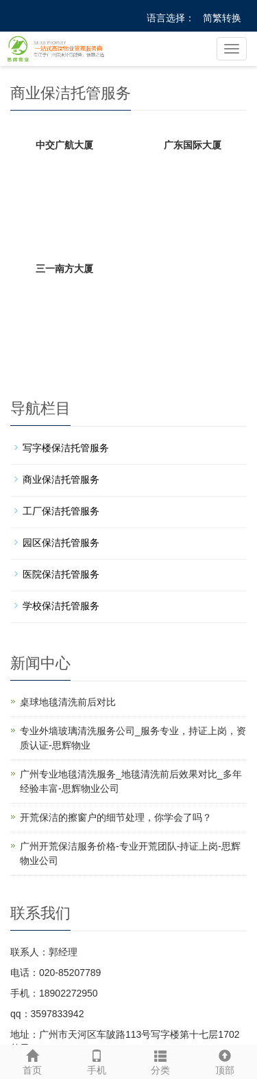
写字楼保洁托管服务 (66, 447)
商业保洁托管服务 (61, 479)
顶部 (225, 1060)
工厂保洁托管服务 (61, 511)
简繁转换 (222, 17)
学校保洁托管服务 (61, 605)
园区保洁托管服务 (61, 542)
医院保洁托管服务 (61, 574)
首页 (32, 1060)
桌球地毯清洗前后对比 (68, 701)
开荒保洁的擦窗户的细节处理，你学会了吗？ (116, 817)
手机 (96, 1060)
